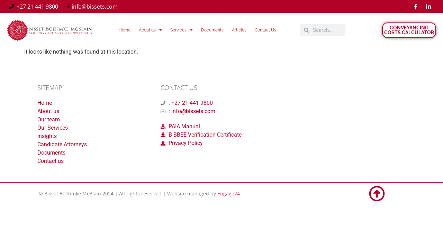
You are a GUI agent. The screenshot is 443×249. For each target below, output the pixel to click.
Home (124, 30)
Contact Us (265, 30)
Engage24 (228, 193)
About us (150, 30)
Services (181, 30)
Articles (239, 30)
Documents (212, 30)
